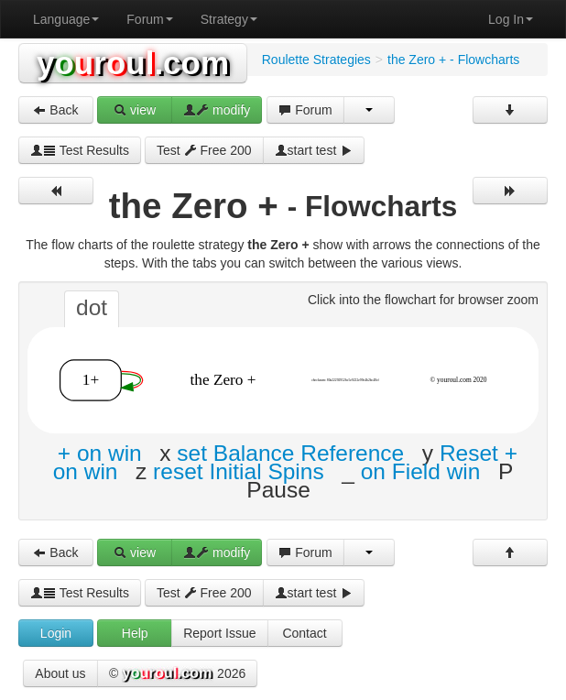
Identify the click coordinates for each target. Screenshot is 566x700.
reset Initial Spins (238, 471)
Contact (304, 633)
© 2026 (177, 674)
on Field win (421, 471)
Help (135, 633)
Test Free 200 (204, 150)
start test (314, 150)
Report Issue (219, 633)
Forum (149, 19)
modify (216, 110)
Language (66, 19)
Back (55, 110)
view (135, 110)
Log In (510, 19)
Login (55, 633)
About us (60, 673)
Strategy (229, 19)
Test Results (79, 150)
